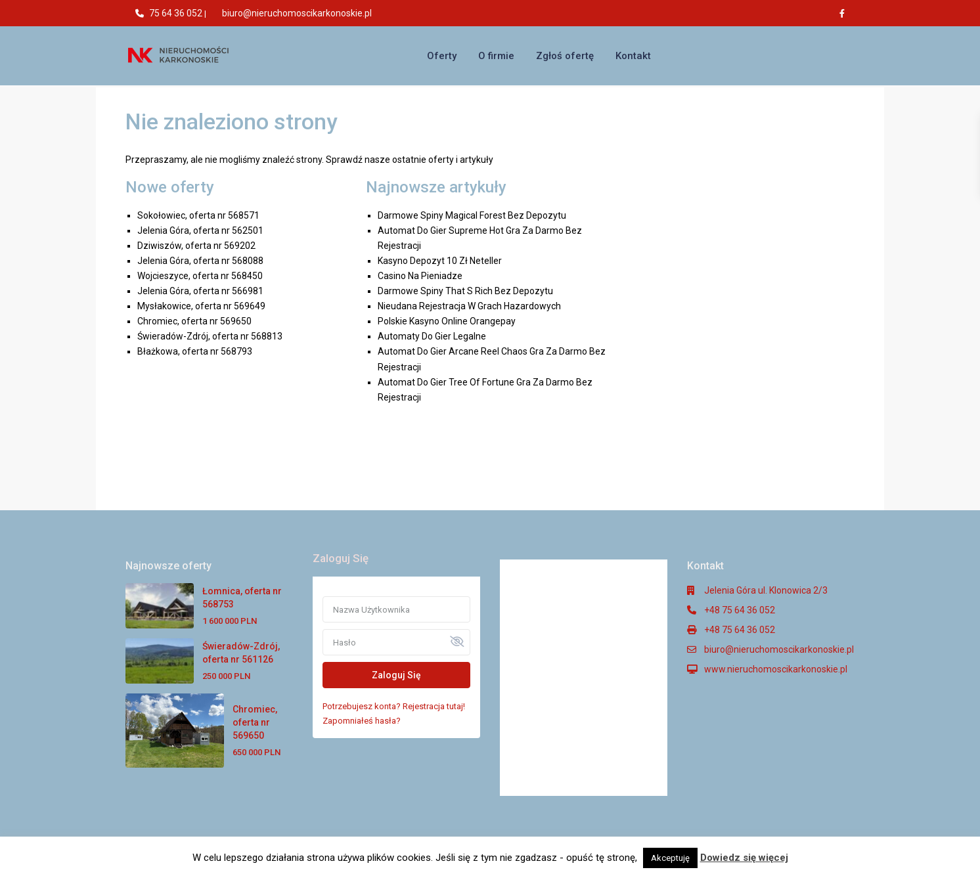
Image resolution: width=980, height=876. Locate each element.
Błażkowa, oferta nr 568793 (194, 351)
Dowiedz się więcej (744, 858)
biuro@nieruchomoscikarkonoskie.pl (297, 13)
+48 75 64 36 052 (739, 610)
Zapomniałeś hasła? (362, 721)
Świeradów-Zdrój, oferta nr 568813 (209, 336)
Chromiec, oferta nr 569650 (194, 321)
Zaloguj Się (396, 675)
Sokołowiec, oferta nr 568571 (198, 215)
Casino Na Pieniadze (420, 276)
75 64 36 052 (175, 13)
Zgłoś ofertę (565, 56)
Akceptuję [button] (670, 858)
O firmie (496, 56)
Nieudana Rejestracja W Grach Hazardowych (469, 306)
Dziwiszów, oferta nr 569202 (196, 245)
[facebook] (845, 13)
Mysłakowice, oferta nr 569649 (201, 306)
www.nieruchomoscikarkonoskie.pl (775, 669)
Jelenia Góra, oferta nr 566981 (200, 291)
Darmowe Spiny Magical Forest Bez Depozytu (472, 215)
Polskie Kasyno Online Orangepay (447, 321)
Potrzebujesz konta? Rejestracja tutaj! (394, 706)
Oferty (442, 56)
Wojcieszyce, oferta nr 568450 (200, 276)
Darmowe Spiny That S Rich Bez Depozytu (465, 291)
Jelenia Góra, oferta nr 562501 (200, 230)
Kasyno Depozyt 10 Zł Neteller (440, 260)
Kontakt (633, 56)
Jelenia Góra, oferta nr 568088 (200, 260)
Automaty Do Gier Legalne (432, 336)
